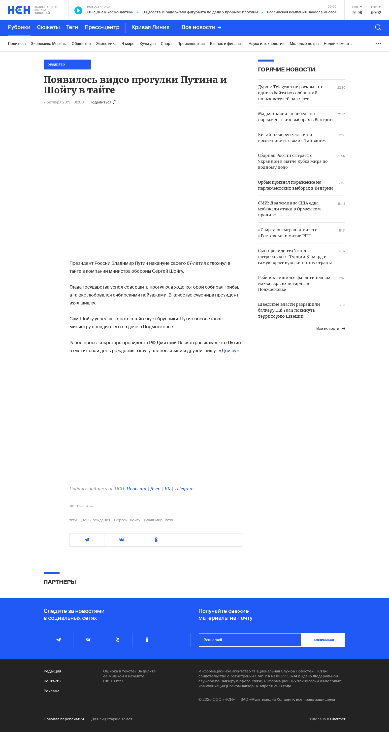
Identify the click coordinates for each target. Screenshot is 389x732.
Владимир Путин (159, 520)
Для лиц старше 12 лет (111, 719)
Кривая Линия (150, 27)
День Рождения (95, 520)
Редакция (52, 671)
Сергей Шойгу (127, 520)
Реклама (51, 691)
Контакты (52, 681)
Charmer (337, 719)
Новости (136, 489)
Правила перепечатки (64, 719)
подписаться (323, 640)
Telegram (184, 489)
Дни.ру (229, 351)
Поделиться (103, 102)
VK (167, 489)
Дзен (155, 489)
